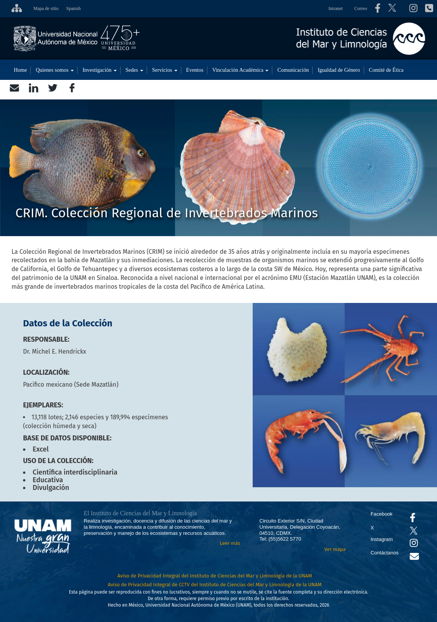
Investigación (100, 70)
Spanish (73, 8)
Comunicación (293, 70)
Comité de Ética (386, 70)
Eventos (195, 70)
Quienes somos (55, 70)
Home (20, 70)
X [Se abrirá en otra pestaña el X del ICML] (372, 528)
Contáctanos (385, 553)
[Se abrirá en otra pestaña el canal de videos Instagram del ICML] (414, 545)
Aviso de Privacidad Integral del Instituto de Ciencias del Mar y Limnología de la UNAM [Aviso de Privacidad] (215, 576)
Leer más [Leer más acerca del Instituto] (230, 543)
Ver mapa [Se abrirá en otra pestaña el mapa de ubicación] (335, 549)
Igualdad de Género (339, 70)
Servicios (164, 70)
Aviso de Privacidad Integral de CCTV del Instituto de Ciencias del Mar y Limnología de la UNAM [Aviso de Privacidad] (215, 584)
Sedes (134, 70)
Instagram (382, 539)
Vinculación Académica (240, 70)
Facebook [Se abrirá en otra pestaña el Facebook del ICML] (381, 514)
